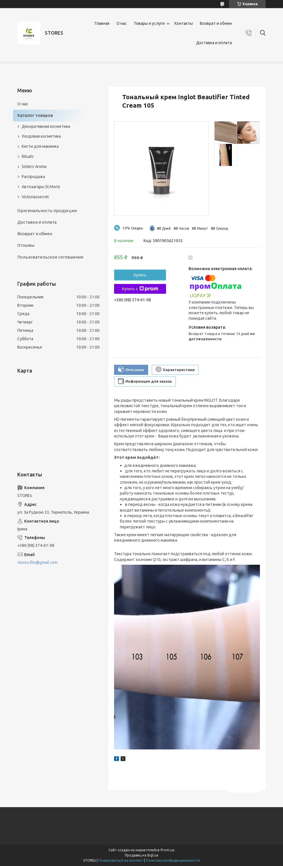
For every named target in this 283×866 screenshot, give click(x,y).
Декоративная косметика (46, 126)
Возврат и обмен (216, 23)
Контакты (183, 23)
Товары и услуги (149, 23)
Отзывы (25, 245)
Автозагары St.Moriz (41, 186)
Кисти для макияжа (40, 146)
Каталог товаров (35, 115)
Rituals (28, 156)
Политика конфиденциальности (173, 860)
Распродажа (33, 176)
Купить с (140, 288)
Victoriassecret (35, 196)
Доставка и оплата (214, 42)
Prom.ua (167, 850)
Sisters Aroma (34, 166)
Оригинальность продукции (47, 210)
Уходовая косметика (41, 136)
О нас (121, 23)
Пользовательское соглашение (50, 257)
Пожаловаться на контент (120, 860)
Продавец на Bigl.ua (141, 855)
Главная (102, 23)
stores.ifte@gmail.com (37, 562)
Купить (140, 275)
